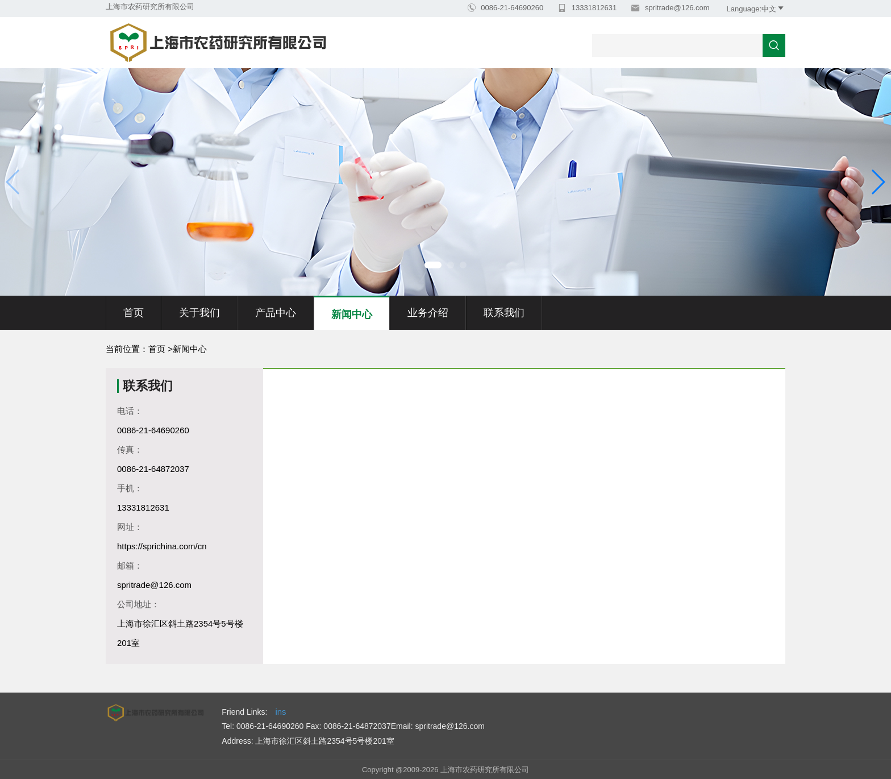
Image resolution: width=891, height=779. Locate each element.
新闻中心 (351, 314)
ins (280, 711)
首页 (133, 312)
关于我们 (199, 312)
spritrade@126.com (676, 7)
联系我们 (504, 312)
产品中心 (275, 312)
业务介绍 (427, 312)
